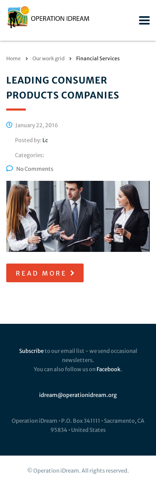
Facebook (109, 369)
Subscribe (31, 351)
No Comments (29, 169)
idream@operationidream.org (78, 395)
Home (13, 58)
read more (46, 273)
